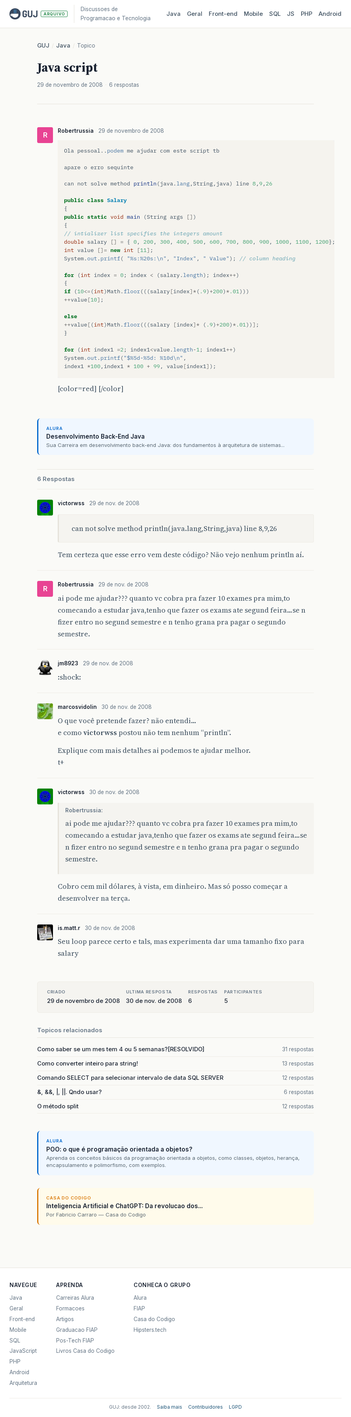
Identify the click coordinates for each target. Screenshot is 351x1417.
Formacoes (70, 1308)
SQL (275, 13)
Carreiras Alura (75, 1298)
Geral (194, 13)
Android (330, 13)
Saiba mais (169, 1407)
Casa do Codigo (154, 1319)
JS (290, 13)
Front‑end (223, 13)
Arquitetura (23, 1383)
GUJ (43, 45)
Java (173, 13)
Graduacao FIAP (77, 1330)
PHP (306, 13)
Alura (140, 1298)
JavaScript (23, 1351)
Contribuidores (205, 1407)
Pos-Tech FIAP (75, 1340)
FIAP (139, 1308)
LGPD (235, 1407)
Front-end (22, 1319)
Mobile (253, 13)
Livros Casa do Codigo (85, 1351)
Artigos (65, 1319)
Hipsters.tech (150, 1330)
